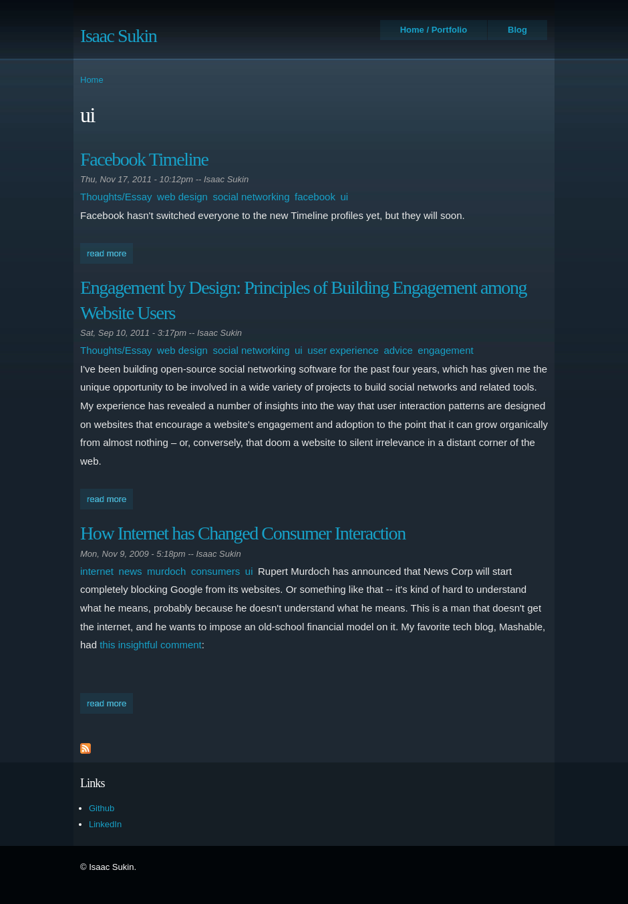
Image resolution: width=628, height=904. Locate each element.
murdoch (166, 571)
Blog (517, 30)
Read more (110, 252)
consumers (215, 571)
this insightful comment (151, 644)
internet (97, 571)
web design (182, 196)
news (130, 571)
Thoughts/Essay (116, 196)
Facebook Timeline (144, 159)
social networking (250, 196)
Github (101, 808)
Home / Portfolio (433, 30)
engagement (445, 350)
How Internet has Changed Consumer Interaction (243, 533)
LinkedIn (105, 824)
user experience (343, 350)
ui (344, 196)
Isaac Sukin (118, 35)
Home (92, 80)
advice (397, 350)
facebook (315, 196)
